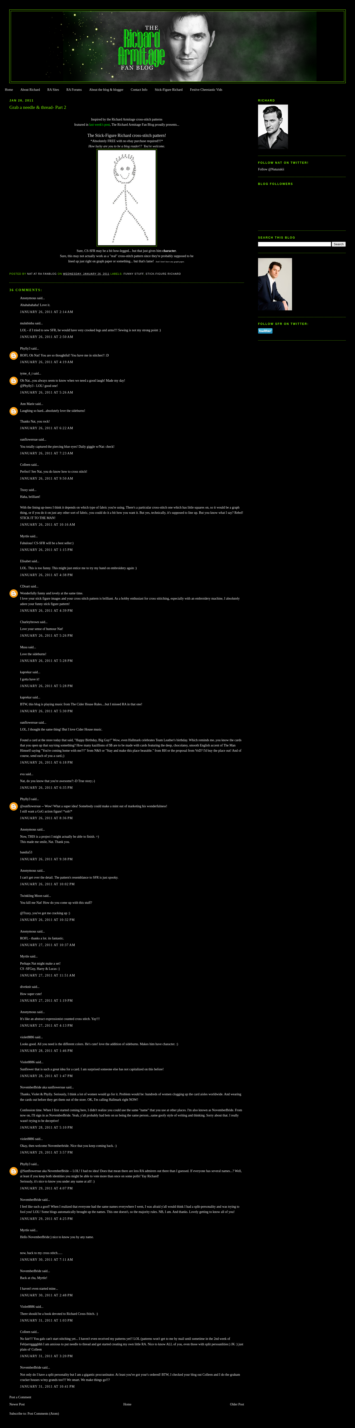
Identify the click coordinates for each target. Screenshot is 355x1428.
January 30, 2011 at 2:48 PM (46, 1295)
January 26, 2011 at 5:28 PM (46, 661)
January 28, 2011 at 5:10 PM (46, 1127)
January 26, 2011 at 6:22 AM (46, 428)
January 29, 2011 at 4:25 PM (46, 1219)
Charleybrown (29, 622)
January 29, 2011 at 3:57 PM (46, 1152)
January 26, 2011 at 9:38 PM (46, 859)
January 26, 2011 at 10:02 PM (47, 884)
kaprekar (26, 672)
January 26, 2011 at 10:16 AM (47, 524)
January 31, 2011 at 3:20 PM (46, 1356)
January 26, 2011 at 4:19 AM (46, 362)
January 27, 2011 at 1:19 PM (46, 1000)
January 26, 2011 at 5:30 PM (46, 711)
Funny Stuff (134, 273)
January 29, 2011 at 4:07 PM (46, 1188)
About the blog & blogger (106, 89)
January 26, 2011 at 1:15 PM (46, 550)
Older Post (237, 1404)
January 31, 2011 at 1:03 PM (46, 1320)
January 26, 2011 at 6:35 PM (46, 787)
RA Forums (74, 89)
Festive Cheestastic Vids (206, 89)
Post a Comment (20, 1397)
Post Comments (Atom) (43, 1413)
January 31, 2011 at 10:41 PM (47, 1386)
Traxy (24, 490)
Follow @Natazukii (271, 169)
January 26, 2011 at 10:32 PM (47, 920)
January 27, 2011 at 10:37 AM (47, 945)
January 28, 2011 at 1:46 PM (46, 1051)
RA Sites (53, 89)
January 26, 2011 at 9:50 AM (46, 478)
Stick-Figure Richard (168, 89)
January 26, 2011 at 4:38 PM (46, 575)
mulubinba (27, 323)
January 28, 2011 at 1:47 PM (46, 1076)
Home (9, 89)
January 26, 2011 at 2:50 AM (46, 337)
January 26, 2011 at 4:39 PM (46, 610)
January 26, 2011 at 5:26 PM (46, 635)
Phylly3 (25, 348)
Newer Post (17, 1404)
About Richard (30, 89)
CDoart (25, 586)
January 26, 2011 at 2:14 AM (46, 312)
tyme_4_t (26, 373)
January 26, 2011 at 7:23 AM (46, 453)
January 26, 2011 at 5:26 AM (46, 392)
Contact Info (139, 89)
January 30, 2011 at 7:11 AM (46, 1259)
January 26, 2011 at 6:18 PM (46, 762)
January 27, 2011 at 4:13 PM (46, 1025)
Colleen (25, 464)
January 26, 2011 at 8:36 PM (46, 818)
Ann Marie (27, 404)
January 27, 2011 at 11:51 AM (47, 975)
